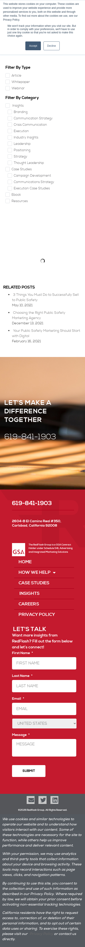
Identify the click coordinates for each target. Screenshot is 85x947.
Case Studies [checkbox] (22, 169)
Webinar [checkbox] (18, 88)
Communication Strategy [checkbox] (33, 118)
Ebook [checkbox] (16, 195)
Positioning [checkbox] (22, 150)
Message (20, 735)
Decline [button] (51, 45)
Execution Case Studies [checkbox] (32, 188)
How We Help (37, 572)
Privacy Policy (37, 614)
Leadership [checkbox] (22, 144)
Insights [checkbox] (18, 106)
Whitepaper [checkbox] (21, 82)
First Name (22, 653)
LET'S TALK (29, 629)
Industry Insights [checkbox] (26, 137)
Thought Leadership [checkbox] (29, 163)
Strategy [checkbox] (20, 156)
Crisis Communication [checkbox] (30, 125)
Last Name (22, 676)
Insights (29, 593)
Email (18, 698)
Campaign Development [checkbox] (32, 176)
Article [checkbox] (16, 76)
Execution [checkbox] (21, 131)
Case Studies (34, 583)
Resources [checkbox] (20, 201)
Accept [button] (33, 45)
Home (25, 562)
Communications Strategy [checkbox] (34, 182)
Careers (29, 604)
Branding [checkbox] (21, 112)
